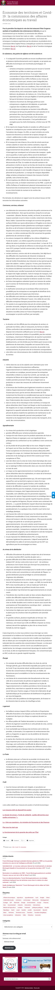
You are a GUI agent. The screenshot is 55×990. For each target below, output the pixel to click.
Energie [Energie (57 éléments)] (23, 902)
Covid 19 (17, 847)
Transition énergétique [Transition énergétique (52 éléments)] (40, 912)
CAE (13, 847)
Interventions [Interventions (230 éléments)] (36, 905)
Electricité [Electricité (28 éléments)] (16, 902)
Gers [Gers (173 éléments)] (4, 905)
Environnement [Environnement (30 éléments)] (31, 902)
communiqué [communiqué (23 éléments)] (26, 900)
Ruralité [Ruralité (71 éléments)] (47, 907)
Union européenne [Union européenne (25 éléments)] (8, 915)
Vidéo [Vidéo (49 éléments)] (24, 915)
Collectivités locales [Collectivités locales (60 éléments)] (8, 900)
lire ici (13, 46)
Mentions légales (29, 988)
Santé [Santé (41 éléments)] (12, 910)
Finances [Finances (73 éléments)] (45, 902)
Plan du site (37, 988)
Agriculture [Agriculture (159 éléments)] (20, 897)
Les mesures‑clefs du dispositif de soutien (17, 810)
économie (23, 847)
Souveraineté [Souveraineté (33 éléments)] (37, 910)
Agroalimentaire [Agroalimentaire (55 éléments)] (29, 897)
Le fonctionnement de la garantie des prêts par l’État (20, 832)
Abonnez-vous (9, 948)
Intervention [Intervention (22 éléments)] (28, 905)
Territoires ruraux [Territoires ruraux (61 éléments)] (20, 912)
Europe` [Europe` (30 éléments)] (39, 902)
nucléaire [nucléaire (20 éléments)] (20, 907)
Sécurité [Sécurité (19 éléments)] (45, 910)
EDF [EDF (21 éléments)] (11, 902)
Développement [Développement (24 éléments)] (44, 900)
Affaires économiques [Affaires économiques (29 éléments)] (9, 897)
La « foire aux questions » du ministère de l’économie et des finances (26, 822)
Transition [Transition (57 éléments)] (29, 912)
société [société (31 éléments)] (30, 910)
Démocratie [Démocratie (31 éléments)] (35, 900)
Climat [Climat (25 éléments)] (48, 897)
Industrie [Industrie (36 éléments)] (20, 905)
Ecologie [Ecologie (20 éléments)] (5, 902)
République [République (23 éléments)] (6, 910)
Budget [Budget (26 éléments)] (42, 897)
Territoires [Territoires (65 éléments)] (11, 912)
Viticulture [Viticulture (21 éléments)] (30, 915)
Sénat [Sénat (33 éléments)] (4, 912)
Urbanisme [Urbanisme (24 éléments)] (18, 915)
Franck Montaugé (12, 2)
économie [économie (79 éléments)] (37, 915)
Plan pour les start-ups (10, 827)
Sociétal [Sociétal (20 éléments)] (24, 910)
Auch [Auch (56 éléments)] (36, 897)
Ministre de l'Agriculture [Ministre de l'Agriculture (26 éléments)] (9, 907)
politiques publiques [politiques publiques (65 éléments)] (37, 907)
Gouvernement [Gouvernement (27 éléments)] (12, 905)
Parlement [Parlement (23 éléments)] (27, 907)
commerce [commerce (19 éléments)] (18, 900)
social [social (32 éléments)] (18, 910)
